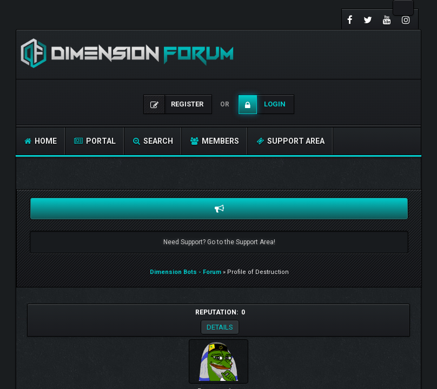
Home (40, 141)
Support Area (290, 141)
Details (220, 327)
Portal (95, 141)
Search (153, 141)
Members (214, 141)
